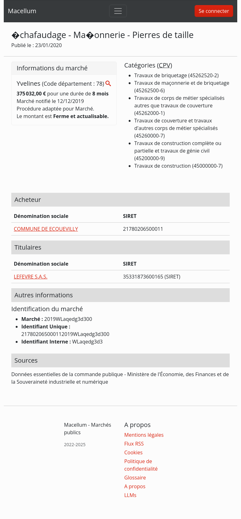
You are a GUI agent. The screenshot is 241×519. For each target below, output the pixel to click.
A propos (134, 486)
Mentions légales (143, 434)
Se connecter (214, 11)
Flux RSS (134, 443)
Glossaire (135, 477)
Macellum (22, 11)
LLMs (130, 495)
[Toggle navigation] (118, 11)
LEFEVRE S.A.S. (30, 276)
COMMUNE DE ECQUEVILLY (46, 228)
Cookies (133, 452)
